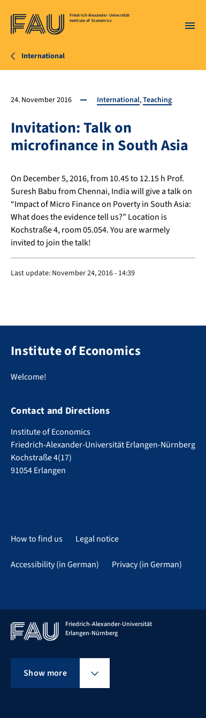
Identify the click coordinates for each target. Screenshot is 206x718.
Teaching (157, 100)
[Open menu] (190, 25)
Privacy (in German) (147, 564)
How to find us (37, 539)
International (118, 100)
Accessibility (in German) (55, 564)
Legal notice (97, 539)
